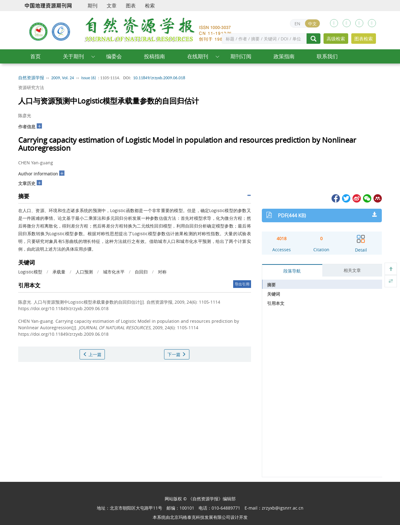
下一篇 (176, 354)
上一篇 (92, 354)
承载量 (58, 272)
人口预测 (84, 272)
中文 (312, 24)
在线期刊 (197, 56)
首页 (35, 56)
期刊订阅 (240, 56)
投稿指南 (154, 56)
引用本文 (275, 303)
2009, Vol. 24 (62, 77)
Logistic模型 (30, 272)
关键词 (273, 294)
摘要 (271, 285)
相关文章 (352, 270)
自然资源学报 (31, 77)
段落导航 (292, 271)
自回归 (141, 272)
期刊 (92, 5)
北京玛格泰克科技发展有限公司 (200, 517)
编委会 (114, 56)
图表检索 (363, 38)
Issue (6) (88, 77)
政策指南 (284, 56)
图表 (131, 5)
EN (297, 24)
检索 (150, 5)
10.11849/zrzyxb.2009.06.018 (159, 77)
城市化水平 (114, 272)
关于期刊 (73, 56)
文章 (112, 5)
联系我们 (327, 56)
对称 (162, 272)
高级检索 (336, 38)
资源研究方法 (31, 87)
